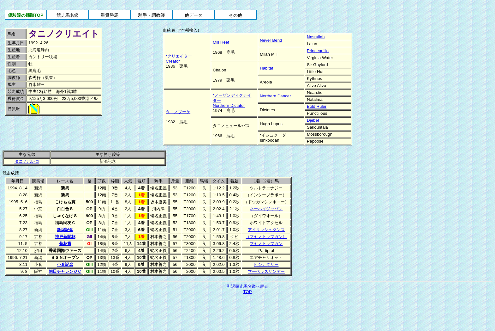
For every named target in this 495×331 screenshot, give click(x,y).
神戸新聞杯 (65, 236)
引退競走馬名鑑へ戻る (247, 286)
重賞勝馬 (109, 15)
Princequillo (318, 50)
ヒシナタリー (266, 264)
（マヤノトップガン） (266, 236)
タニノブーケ (178, 111)
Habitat (266, 68)
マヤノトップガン (266, 243)
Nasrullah (316, 36)
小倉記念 (65, 264)
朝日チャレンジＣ (65, 271)
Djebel (313, 120)
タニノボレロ (27, 161)
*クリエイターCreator (179, 59)
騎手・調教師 (151, 15)
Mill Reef (221, 42)
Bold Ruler (316, 106)
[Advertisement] (47, 130)
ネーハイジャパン (266, 208)
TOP (247, 291)
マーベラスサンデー (266, 271)
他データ (193, 15)
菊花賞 (65, 243)
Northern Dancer (275, 96)
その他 (235, 15)
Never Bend (271, 40)
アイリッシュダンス (266, 229)
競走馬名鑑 (68, 15)
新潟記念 (65, 229)
